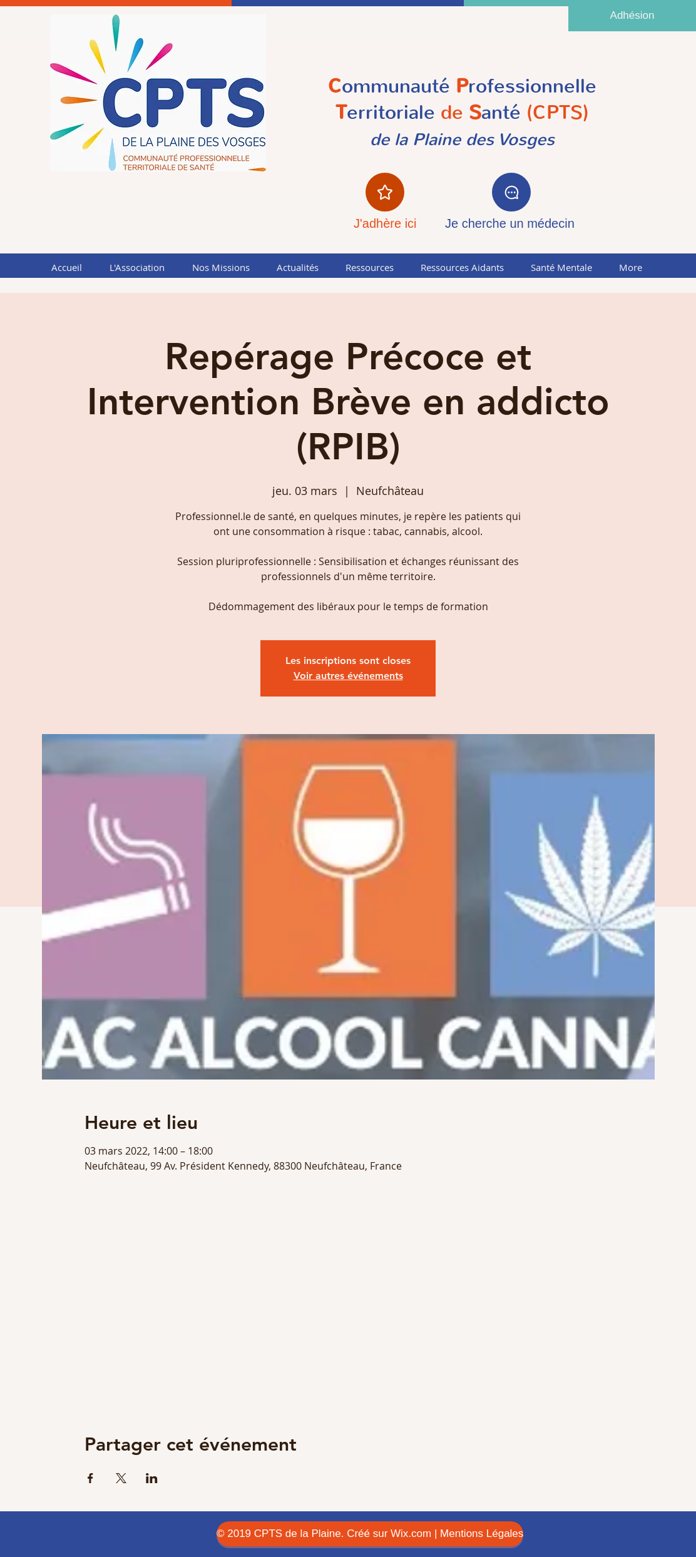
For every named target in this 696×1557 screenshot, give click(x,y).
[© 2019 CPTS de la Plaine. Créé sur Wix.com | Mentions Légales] (370, 1533)
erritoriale (391, 112)
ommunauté (396, 86)
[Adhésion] (632, 15)
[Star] (385, 192)
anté (501, 112)
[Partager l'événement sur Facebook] (90, 1478)
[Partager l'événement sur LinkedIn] (152, 1478)
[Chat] (511, 192)
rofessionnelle (532, 86)
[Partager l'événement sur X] (121, 1478)
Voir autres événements (348, 676)
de (458, 112)
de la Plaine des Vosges (462, 139)
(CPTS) (555, 112)
